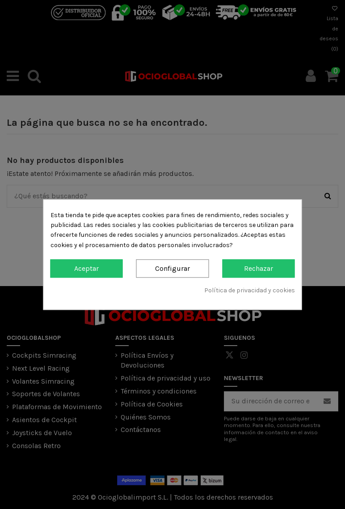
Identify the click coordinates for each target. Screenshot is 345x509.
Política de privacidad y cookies (249, 291)
